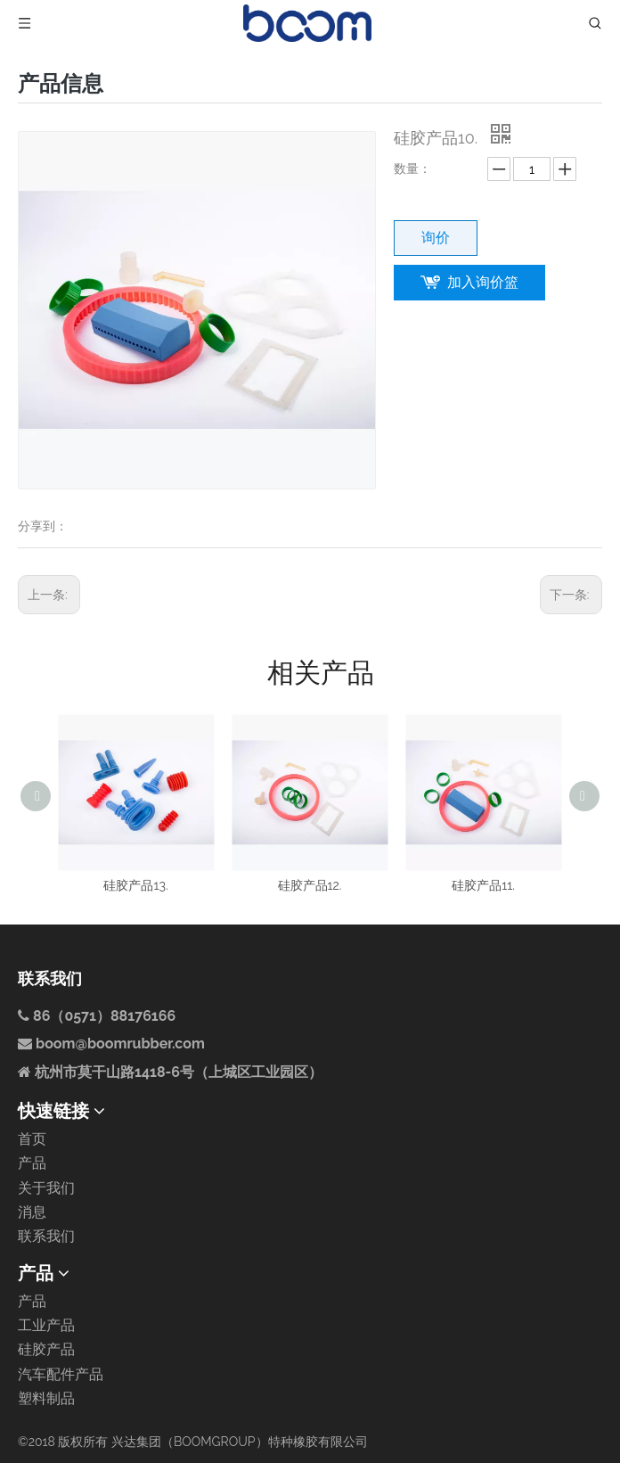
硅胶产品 (46, 1349)
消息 (32, 1212)
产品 (32, 1163)
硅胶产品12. (310, 885)
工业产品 (46, 1325)
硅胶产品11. (483, 885)
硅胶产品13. (135, 885)
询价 (435, 237)
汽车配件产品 (60, 1374)
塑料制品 (46, 1398)
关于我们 (46, 1187)
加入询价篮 (482, 282)
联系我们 (46, 1236)
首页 (32, 1138)
